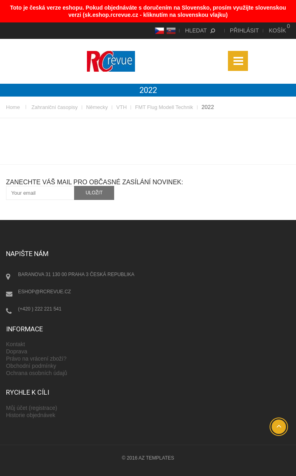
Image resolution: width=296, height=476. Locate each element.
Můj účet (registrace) (31, 408)
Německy (97, 107)
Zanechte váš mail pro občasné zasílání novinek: (94, 182)
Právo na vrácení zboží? (36, 358)
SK (170, 30)
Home (13, 107)
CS (158, 30)
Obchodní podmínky (31, 366)
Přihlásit (244, 30)
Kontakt (15, 344)
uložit (94, 193)
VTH (121, 107)
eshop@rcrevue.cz (44, 291)
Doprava (16, 351)
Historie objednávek (30, 415)
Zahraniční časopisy (54, 107)
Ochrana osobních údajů (36, 373)
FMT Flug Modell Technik (164, 107)
